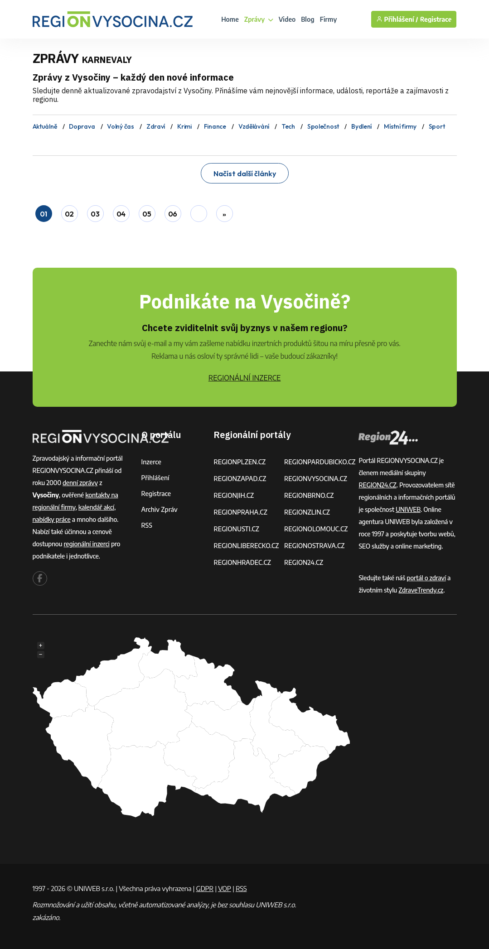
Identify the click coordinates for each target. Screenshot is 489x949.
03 (95, 213)
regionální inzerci (86, 544)
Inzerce (151, 462)
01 (43, 213)
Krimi (184, 126)
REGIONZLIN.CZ (307, 512)
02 (69, 213)
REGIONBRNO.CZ (309, 495)
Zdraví (155, 126)
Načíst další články (244, 173)
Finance (215, 126)
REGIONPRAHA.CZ (240, 512)
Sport (437, 126)
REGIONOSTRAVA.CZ (314, 545)
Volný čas (120, 126)
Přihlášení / (397, 19)
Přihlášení (155, 478)
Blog (307, 19)
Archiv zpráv (159, 509)
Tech (288, 126)
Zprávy (258, 19)
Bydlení (361, 126)
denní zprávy (80, 483)
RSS (146, 525)
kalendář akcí (96, 507)
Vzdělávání (253, 126)
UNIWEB (408, 509)
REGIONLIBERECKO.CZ (246, 545)
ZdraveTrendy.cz (420, 590)
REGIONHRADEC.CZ (242, 562)
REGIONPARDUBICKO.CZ (320, 462)
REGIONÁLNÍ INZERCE (244, 377)
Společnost (323, 126)
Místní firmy (400, 126)
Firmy (328, 19)
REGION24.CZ (303, 562)
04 (121, 213)
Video (287, 19)
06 (172, 213)
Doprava (82, 126)
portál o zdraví (426, 578)
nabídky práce (52, 519)
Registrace (436, 19)
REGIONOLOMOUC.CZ (316, 529)
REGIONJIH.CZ (233, 495)
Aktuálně (45, 126)
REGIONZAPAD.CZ (239, 478)
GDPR (204, 888)
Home (230, 19)
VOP (224, 888)
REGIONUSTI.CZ (236, 529)
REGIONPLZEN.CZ (239, 462)
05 (146, 213)
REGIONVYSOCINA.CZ (315, 478)
